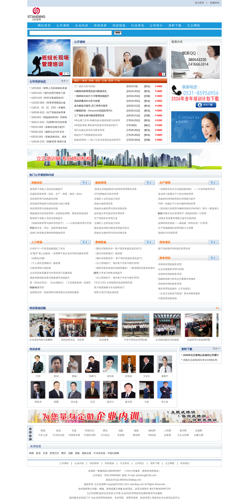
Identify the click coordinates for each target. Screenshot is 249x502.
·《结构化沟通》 (37, 258)
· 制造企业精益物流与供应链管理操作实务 (115, 189)
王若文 (146, 376)
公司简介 (156, 25)
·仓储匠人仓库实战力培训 (106, 198)
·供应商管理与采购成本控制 (43, 198)
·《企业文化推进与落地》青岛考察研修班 (179, 293)
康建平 (164, 376)
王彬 (146, 401)
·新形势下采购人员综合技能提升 (46, 189)
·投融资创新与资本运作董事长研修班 (177, 279)
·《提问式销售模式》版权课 (107, 253)
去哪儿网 (198, 435)
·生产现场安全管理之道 (105, 218)
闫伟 (38, 376)
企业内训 (81, 25)
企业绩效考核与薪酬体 (42, 339)
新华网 (183, 430)
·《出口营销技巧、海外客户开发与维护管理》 (117, 263)
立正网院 (193, 25)
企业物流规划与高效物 (168, 339)
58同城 (151, 435)
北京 (97, 80)
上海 (104, 80)
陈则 (56, 376)
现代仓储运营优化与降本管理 (89, 130)
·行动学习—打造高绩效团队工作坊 (47, 248)
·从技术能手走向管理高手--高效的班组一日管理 (182, 213)
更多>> (64, 81)
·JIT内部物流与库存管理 (105, 194)
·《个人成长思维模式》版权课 (44, 263)
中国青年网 (74, 435)
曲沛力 (110, 401)
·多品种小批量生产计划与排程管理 (175, 194)
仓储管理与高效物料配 (199, 339)
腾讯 (105, 430)
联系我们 (185, 463)
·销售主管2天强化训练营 (106, 292)
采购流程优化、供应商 (73, 339)
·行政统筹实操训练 (167, 298)
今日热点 (105, 435)
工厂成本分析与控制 (84, 86)
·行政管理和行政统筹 (40, 268)
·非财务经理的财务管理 (169, 264)
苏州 (111, 80)
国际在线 (86, 453)
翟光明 (128, 401)
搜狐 (136, 430)
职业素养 (105, 339)
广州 (117, 80)
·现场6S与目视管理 (167, 232)
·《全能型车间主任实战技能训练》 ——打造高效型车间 (186, 189)
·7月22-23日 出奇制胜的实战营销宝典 (112, 282)
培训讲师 (100, 25)
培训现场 (119, 25)
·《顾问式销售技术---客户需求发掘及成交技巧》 (118, 248)
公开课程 (63, 25)
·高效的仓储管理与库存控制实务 (110, 208)
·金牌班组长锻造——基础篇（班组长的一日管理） (184, 223)
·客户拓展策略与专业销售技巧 (108, 287)
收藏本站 (214, 2)
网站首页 (44, 25)
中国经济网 (90, 435)
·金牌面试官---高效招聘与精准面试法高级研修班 (54, 292)
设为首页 (199, 2)
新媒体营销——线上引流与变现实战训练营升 (97, 139)
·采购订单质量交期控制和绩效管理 (47, 232)
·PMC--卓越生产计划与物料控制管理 (176, 203)
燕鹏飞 (92, 376)
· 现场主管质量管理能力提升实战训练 (177, 218)
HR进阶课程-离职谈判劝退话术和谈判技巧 (96, 125)
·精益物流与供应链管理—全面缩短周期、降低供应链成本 (58, 213)
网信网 (136, 435)
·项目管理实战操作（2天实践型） (175, 288)
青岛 (84, 80)
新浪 (58, 430)
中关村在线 (58, 435)
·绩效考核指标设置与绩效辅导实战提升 (49, 277)
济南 (91, 80)
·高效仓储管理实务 (103, 203)
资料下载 (175, 25)
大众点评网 (183, 435)
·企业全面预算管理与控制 (171, 269)
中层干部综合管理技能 (136, 339)
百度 (74, 430)
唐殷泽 (38, 401)
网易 (43, 430)
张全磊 (74, 401)
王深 (92, 401)
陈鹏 (56, 401)
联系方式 (177, 41)
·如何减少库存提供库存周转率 (108, 213)
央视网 (198, 430)
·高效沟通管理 (36, 287)
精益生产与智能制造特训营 (88, 135)
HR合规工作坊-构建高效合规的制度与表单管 (97, 120)
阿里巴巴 (89, 430)
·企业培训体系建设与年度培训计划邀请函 (50, 273)
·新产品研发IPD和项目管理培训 (174, 248)
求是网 (120, 435)
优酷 (120, 430)
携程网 (151, 430)
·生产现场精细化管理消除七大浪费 (175, 228)
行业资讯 (137, 25)
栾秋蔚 (110, 376)
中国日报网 (113, 453)
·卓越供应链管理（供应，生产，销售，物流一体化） (56, 194)
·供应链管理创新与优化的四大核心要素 (49, 203)
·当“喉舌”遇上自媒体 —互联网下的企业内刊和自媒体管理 (58, 253)
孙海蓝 (128, 376)
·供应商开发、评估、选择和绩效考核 (48, 228)
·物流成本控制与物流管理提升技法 (111, 228)
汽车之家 (43, 435)
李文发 (164, 401)
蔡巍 (74, 376)
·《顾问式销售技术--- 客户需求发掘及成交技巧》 (118, 258)
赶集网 (167, 435)
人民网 (167, 430)
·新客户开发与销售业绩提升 (107, 273)
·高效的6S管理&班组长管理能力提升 (176, 198)
